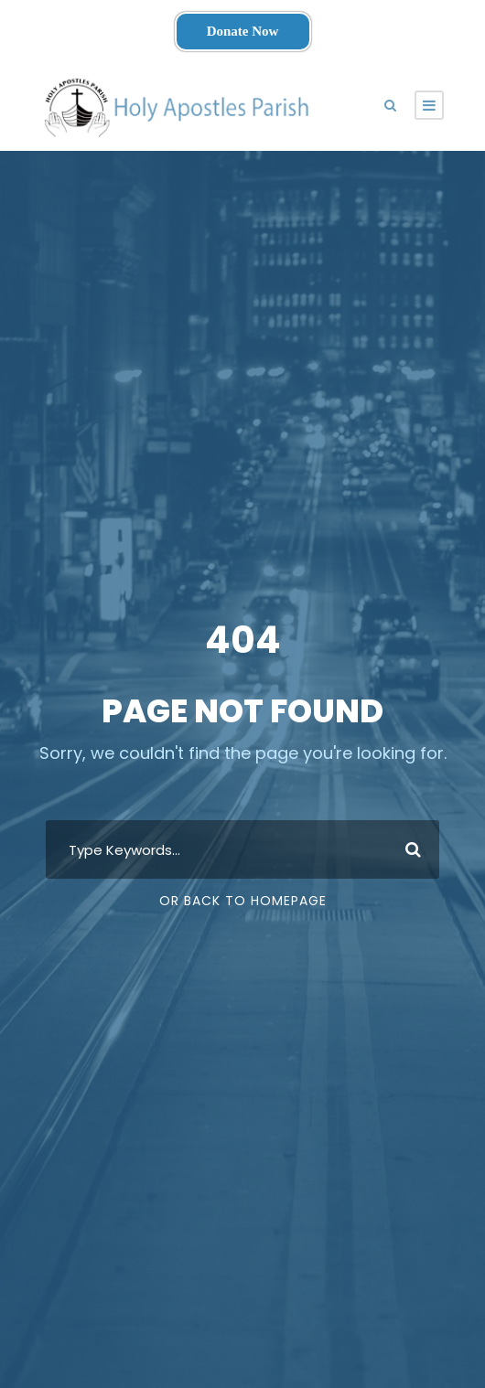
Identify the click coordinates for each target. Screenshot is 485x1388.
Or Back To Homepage (243, 901)
